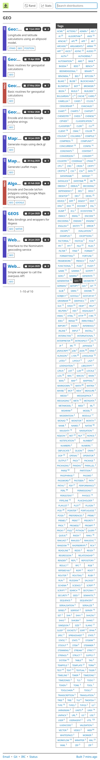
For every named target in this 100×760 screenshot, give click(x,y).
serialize (88, 605)
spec (61, 635)
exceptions (86, 235)
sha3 (62, 620)
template (78, 665)
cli (91, 126)
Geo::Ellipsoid (21, 29)
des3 (91, 190)
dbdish (62, 186)
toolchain (67, 690)
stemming (64, 650)
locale (91, 370)
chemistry (64, 116)
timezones (65, 680)
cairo (92, 96)
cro (70, 166)
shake (90, 620)
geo (20, 48)
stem (75, 645)
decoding (89, 186)
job (74, 350)
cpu (60, 166)
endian (78, 220)
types (72, 705)
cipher (64, 121)
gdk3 (61, 275)
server (90, 610)
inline (63, 330)
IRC (23, 757)
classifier (65, 126)
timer (76, 675)
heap (82, 305)
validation (86, 725)
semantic (89, 595)
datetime (80, 181)
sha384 (75, 620)
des (80, 190)
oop (61, 455)
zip (90, 745)
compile (90, 136)
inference (89, 325)
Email (6, 757)
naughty (66, 430)
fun (92, 260)
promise (75, 525)
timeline (63, 675)
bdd (77, 66)
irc (73, 345)
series (62, 610)
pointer (72, 510)
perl (64, 490)
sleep (60, 630)
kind (92, 350)
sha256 (90, 615)
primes (62, 520)
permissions (85, 490)
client (63, 131)
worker (88, 735)
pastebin (79, 480)
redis (78, 550)
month (91, 420)
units (79, 710)
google (20, 202)
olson (79, 450)
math (79, 385)
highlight (88, 310)
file (80, 245)
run (61, 580)
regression (66, 555)
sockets (72, 630)
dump (62, 210)
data (91, 171)
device (61, 200)
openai (74, 455)
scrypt (62, 590)
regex (91, 550)
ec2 (73, 210)
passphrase (67, 475)
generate (88, 275)
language (89, 355)
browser (89, 86)
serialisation (67, 605)
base (91, 61)
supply (90, 655)
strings (63, 655)
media (64, 395)
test (60, 670)
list (71, 370)
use (92, 715)
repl (74, 560)
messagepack (85, 395)
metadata (90, 400)
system (64, 660)
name (62, 425)
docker (82, 205)
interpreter (65, 340)
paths (61, 485)
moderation (67, 415)
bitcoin (90, 76)
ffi (60, 245)
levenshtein (66, 365)
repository (88, 560)
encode (90, 215)
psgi (70, 530)
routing (77, 575)
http (82, 315)
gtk (93, 300)
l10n (75, 355)
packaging (63, 465)
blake (62, 81)
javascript (63, 350)
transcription (67, 695)
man (62, 380)
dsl (93, 205)
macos (81, 375)
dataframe (66, 176)
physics (87, 495)
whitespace (67, 735)
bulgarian (63, 96)
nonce (91, 435)
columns (76, 136)
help (92, 305)
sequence (66, 600)
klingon (63, 355)
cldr (80, 126)
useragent (76, 720)
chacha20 (87, 106)
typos (84, 705)
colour (62, 136)
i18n (92, 315)
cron (80, 166)
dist (93, 200)
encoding (64, 220)
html (72, 315)
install (90, 330)
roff (79, 570)
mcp (71, 390)
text (70, 670)
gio (84, 285)
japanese (88, 345)
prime (91, 515)
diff (72, 200)
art (60, 51)
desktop (64, 195)
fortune (87, 255)
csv (81, 171)
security (63, 595)
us (83, 715)
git (93, 285)
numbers (66, 445)
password (64, 480)
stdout (63, 645)
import (62, 325)
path (92, 480)
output (63, 460)
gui (61, 305)
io (93, 340)
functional (65, 265)
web (90, 730)
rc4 (93, 545)
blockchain (88, 81)
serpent (75, 610)
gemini (73, 275)
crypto (62, 171)
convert (87, 156)
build (75, 91)
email (75, 215)
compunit (87, 141)
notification (67, 440)
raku (90, 535)
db (92, 181)
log (61, 375)
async (79, 51)
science (77, 585)
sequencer (86, 600)
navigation (86, 430)
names (75, 425)
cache (82, 96)
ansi (90, 36)
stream (78, 650)
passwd (88, 475)
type (61, 705)
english (63, 225)
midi (81, 405)
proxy (61, 530)
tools (88, 690)
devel (90, 195)
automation (65, 61)
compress (66, 141)
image (72, 320)
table (79, 660)
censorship (67, 106)
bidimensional (68, 71)
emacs (62, 215)
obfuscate (64, 450)
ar (93, 41)
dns (60, 205)
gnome (89, 290)
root (91, 570)
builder (89, 91)
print (75, 520)
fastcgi (79, 240)
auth (64, 56)
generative (64, 280)
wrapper (80, 740)
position (29, 48)
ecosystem (88, 210)
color (90, 131)
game (62, 270)
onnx (91, 450)
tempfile (63, 665)
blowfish (64, 86)
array (91, 46)
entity (77, 225)
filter (63, 250)
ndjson (62, 435)
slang (90, 625)
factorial (64, 240)
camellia (64, 101)
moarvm (66, 410)
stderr (89, 640)
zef (77, 745)
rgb (91, 565)
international (86, 335)
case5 (78, 101)
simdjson (64, 625)
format (89, 250)
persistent (67, 495)
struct (77, 655)
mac (70, 375)
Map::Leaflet (21, 161)
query (92, 530)
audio (91, 51)
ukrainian (64, 710)
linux (61, 370)
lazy (91, 360)
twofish (90, 700)
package (89, 460)
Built (86, 757)
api (74, 41)
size (78, 625)
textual (81, 670)
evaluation (86, 230)
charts (75, 111)
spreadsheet (76, 635)
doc (70, 205)
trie (70, 700)
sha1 (79, 615)
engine (90, 220)
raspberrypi (79, 545)
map (74, 380)
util (91, 720)
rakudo (76, 540)
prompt (90, 525)
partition (86, 470)
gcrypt (90, 270)
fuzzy (91, 265)
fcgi (92, 240)
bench (90, 66)
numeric (87, 445)
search (75, 590)
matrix (91, 385)
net (72, 435)
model (87, 410)
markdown (64, 385)
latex (62, 360)
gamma (76, 270)
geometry (89, 280)
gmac (74, 290)
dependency (65, 190)
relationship (86, 555)
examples (66, 235)
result (63, 565)
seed (76, 595)
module (87, 415)
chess (78, 116)
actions (72, 31)
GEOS (13, 213)
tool (90, 685)
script (91, 585)
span (92, 630)
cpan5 (12, 48)
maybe (61, 390)
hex (75, 310)
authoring (85, 56)
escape (64, 230)
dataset (87, 176)
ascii (68, 51)
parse (65, 470)
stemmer (89, 645)
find (75, 250)
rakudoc (90, 540)
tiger (92, 670)
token (63, 685)
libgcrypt (87, 365)
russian (74, 580)
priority (89, 520)
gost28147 (89, 295)
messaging (64, 400)
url (74, 715)
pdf (72, 485)
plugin (90, 505)
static (62, 640)
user (61, 720)
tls (79, 680)
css (73, 171)
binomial (64, 76)
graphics (80, 300)
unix (91, 710)
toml (77, 685)
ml (92, 405)
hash (71, 305)
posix (61, 515)
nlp (81, 435)
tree (61, 700)
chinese (90, 116)
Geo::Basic (18, 59)
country (62, 161)
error (91, 225)
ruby (91, 575)
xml (92, 740)
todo (90, 680)
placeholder (86, 500)
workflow (64, 740)
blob (73, 81)
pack (76, 460)
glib (62, 290)
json (83, 350)
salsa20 (89, 580)
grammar (64, 300)
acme (60, 31)
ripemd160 (64, 570)
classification (84, 121)
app (84, 41)
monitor (77, 420)
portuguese (88, 510)
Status (33, 757)
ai (61, 36)
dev (77, 195)
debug (75, 186)
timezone (89, 675)
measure (90, 390)
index (75, 325)
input (76, 330)
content (87, 151)
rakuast (62, 540)
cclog (91, 101)
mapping (88, 380)
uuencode (66, 725)
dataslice (64, 181)
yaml (63, 745)
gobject (62, 295)
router (63, 575)
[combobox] (76, 6)
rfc (78, 565)
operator (89, 455)
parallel (90, 465)
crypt (91, 166)
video (78, 730)
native (19, 228)
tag (91, 660)
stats (76, 640)
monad (63, 420)
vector (63, 730)
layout (77, 360)
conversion (67, 156)
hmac (61, 315)
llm (80, 370)
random (63, 545)
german (62, 285)
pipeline (65, 500)
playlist (63, 505)
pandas (77, 465)
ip (61, 345)
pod (60, 510)
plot (77, 505)
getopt (74, 285)
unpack (63, 715)
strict (91, 650)
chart (62, 111)
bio (77, 76)
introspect (82, 340)
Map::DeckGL (21, 138)
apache (62, 41)
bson (62, 91)
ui (93, 705)
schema (63, 585)
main (92, 375)
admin (84, 31)
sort (83, 630)
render (62, 560)
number (88, 440)
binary (89, 71)
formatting (67, 255)
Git (15, 757)
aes (93, 31)
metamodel (66, 405)
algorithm (75, 36)
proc (61, 525)
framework (65, 260)
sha (69, 615)
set (60, 615)
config (88, 146)
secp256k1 (89, 590)
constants (66, 151)
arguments (77, 46)
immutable (88, 320)
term (92, 665)
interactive (65, 335)
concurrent (68, 146)
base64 (63, 66)
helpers (63, 310)
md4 (79, 390)
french (81, 260)
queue (63, 535)
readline (64, 550)
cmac (76, 131)
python (80, 530)
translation (87, 695)
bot (77, 86)
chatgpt (89, 111)
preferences (76, 515)
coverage (78, 161)
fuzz (80, 265)
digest (82, 200)
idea (61, 320)
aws (81, 61)
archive (62, 46)
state (91, 635)
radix (77, 535)
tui (79, 700)
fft (69, 245)
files (91, 245)
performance (87, 485)
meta (77, 400)
